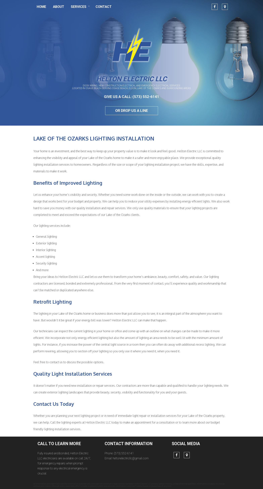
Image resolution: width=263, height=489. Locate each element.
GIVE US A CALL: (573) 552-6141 (131, 97)
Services (78, 7)
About (58, 7)
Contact (104, 7)
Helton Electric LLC (131, 79)
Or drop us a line (131, 111)
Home (41, 7)
